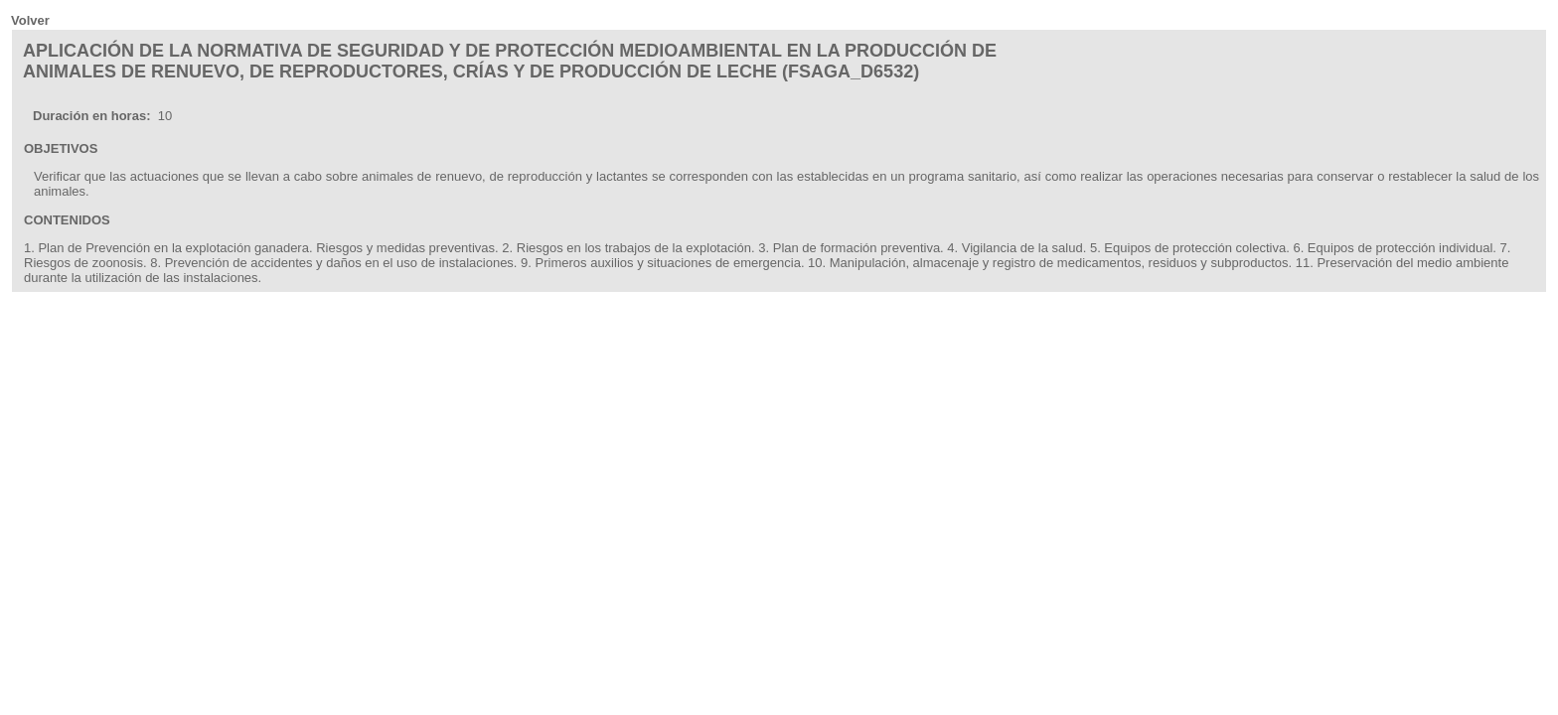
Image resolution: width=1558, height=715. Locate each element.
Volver (30, 20)
